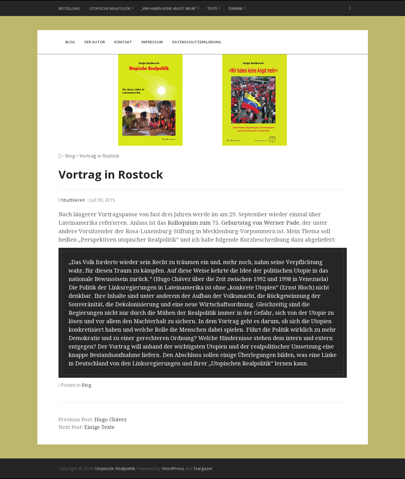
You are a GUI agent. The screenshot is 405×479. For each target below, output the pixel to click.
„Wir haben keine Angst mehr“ (169, 8)
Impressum (152, 41)
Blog (70, 41)
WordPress (173, 468)
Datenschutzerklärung (196, 41)
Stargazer (203, 468)
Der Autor (94, 41)
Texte (212, 8)
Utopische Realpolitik (109, 8)
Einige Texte (99, 427)
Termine (235, 8)
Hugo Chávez (110, 419)
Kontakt (123, 41)
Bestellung (69, 8)
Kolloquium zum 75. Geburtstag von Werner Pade (232, 222)
